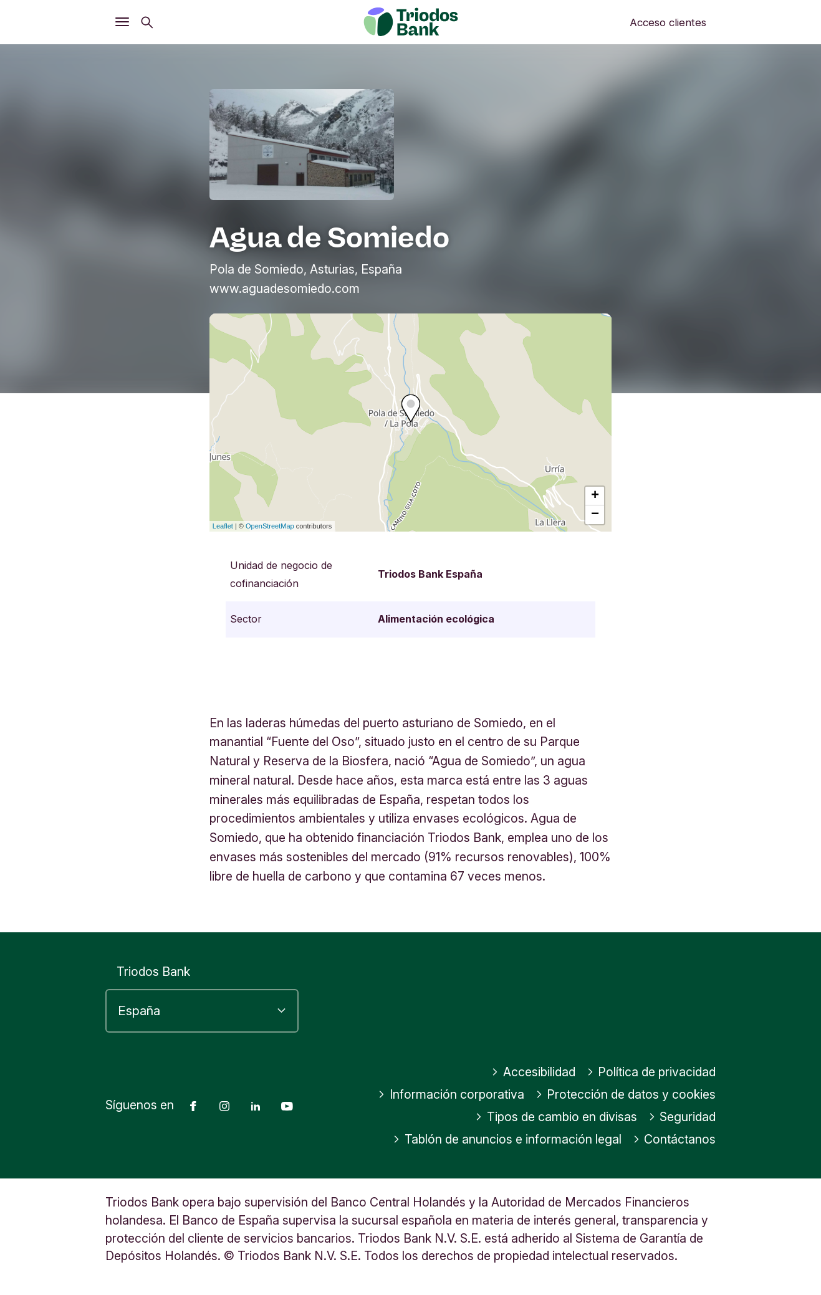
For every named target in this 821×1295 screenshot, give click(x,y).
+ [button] (595, 496)
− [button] (595, 514)
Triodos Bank (153, 971)
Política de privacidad (651, 1071)
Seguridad (682, 1116)
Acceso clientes (668, 22)
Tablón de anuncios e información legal (507, 1139)
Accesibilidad (533, 1071)
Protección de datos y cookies (625, 1094)
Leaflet (223, 526)
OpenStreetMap (270, 526)
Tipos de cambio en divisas (556, 1116)
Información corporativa (451, 1094)
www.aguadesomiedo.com (284, 288)
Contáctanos (674, 1139)
